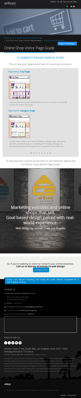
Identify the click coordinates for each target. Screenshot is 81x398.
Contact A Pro (41, 270)
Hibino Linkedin (16, 342)
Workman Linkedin (20, 342)
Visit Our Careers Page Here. (28, 310)
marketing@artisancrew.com (33, 307)
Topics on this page (67, 44)
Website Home (9, 38)
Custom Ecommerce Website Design (29, 38)
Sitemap (63, 395)
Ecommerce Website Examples (54, 40)
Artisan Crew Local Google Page (5, 342)
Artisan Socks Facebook (9, 342)
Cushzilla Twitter (12, 342)
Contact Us (30, 314)
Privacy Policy (72, 395)
